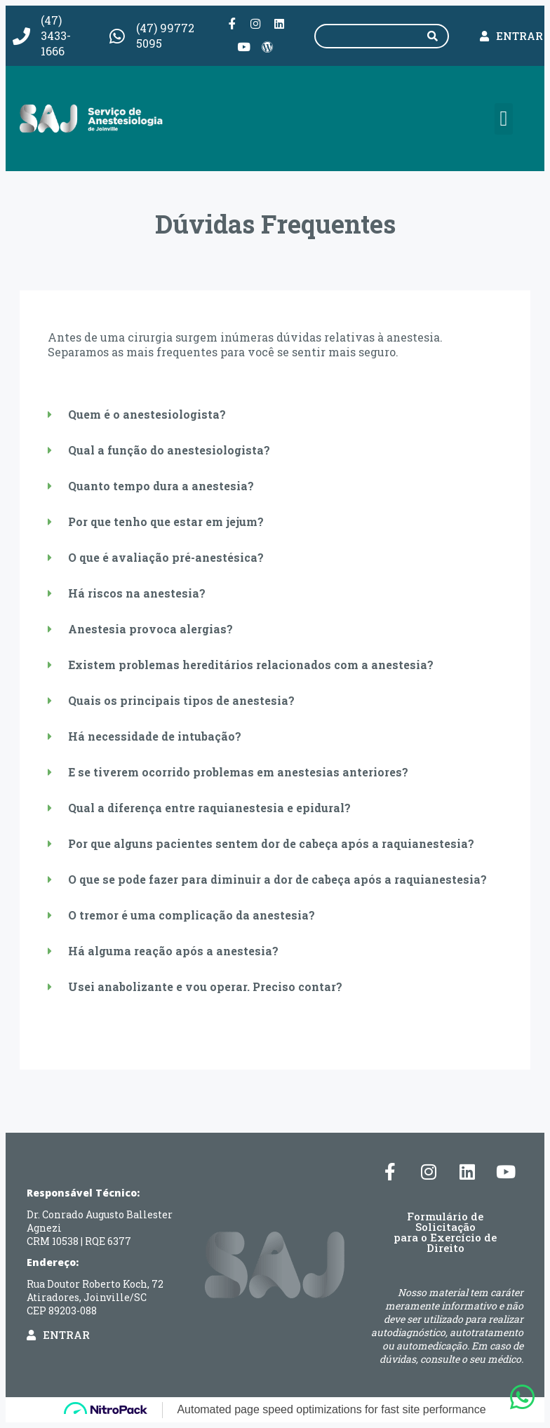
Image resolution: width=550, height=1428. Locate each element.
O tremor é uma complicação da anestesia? (191, 913)
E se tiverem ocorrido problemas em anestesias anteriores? (238, 770)
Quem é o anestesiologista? (147, 412)
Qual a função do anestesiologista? (169, 448)
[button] (504, 117)
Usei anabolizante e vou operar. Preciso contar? (205, 985)
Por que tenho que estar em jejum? (166, 520)
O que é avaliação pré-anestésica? (166, 555)
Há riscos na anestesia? (137, 591)
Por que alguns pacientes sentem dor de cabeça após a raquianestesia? (271, 842)
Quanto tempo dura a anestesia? (161, 484)
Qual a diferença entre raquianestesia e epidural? (209, 806)
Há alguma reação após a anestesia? (173, 949)
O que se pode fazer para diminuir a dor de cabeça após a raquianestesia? (277, 877)
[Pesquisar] (432, 35)
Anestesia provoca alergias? (150, 627)
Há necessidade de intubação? (154, 734)
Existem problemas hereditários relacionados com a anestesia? (251, 663)
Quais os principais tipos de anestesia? (181, 699)
